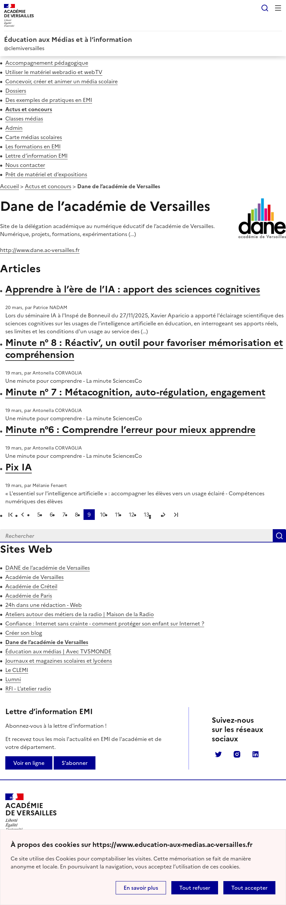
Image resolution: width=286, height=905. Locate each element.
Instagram (237, 754)
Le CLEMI (16, 670)
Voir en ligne (28, 763)
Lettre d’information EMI (36, 156)
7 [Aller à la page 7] (64, 515)
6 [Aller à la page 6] (51, 515)
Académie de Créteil (31, 586)
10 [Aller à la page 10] (103, 515)
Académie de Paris (28, 596)
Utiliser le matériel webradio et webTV (53, 72)
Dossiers (15, 91)
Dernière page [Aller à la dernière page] (176, 514)
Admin (14, 128)
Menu (278, 8)
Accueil (9, 186)
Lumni (13, 679)
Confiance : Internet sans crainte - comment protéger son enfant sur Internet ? (104, 623)
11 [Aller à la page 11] (117, 515)
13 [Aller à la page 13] (146, 515)
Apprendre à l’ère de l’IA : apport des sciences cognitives (132, 289)
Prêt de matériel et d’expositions (46, 174)
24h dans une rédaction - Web (43, 605)
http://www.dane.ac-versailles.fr (40, 250)
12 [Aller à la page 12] (132, 515)
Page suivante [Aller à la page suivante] (164, 514)
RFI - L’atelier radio (28, 689)
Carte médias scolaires (33, 137)
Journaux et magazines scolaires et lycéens (58, 661)
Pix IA (18, 467)
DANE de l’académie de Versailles (47, 568)
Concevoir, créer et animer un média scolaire (61, 81)
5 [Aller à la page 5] (38, 515)
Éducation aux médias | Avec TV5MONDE (58, 651)
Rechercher (264, 8)
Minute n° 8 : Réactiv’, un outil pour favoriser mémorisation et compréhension (144, 349)
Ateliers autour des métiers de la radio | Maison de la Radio (79, 614)
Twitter (218, 754)
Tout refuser (194, 888)
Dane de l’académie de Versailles (46, 642)
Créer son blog (23, 633)
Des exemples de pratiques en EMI (48, 100)
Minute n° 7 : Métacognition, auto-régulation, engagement (135, 392)
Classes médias (24, 119)
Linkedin (255, 754)
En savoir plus (141, 888)
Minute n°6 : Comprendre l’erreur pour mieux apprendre (130, 430)
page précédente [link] (22, 514)
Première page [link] (10, 514)
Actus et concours (28, 109)
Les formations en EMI (33, 146)
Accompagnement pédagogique (46, 63)
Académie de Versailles (34, 577)
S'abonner (74, 763)
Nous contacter (25, 165)
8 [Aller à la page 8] (76, 515)
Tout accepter (249, 888)
